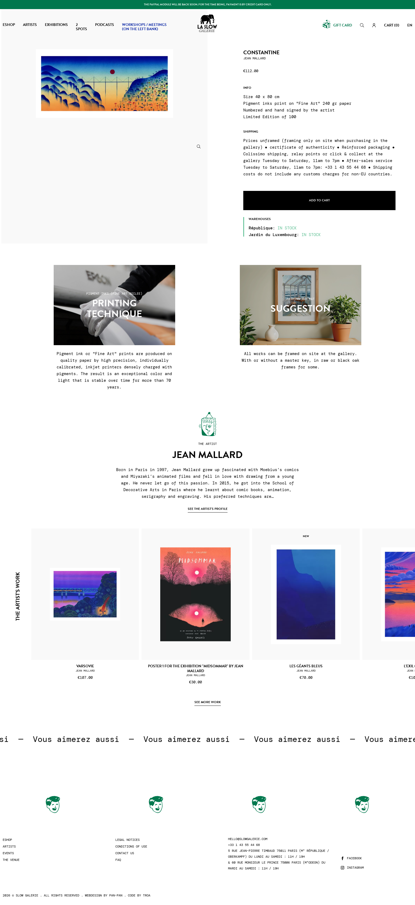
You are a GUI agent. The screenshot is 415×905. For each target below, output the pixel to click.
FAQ (118, 860)
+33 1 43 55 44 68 (244, 845)
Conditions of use (131, 846)
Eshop (7, 840)
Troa (146, 895)
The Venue (11, 860)
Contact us (124, 853)
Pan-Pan (115, 895)
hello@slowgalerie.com (247, 839)
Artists (9, 846)
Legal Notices (127, 840)
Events (8, 853)
